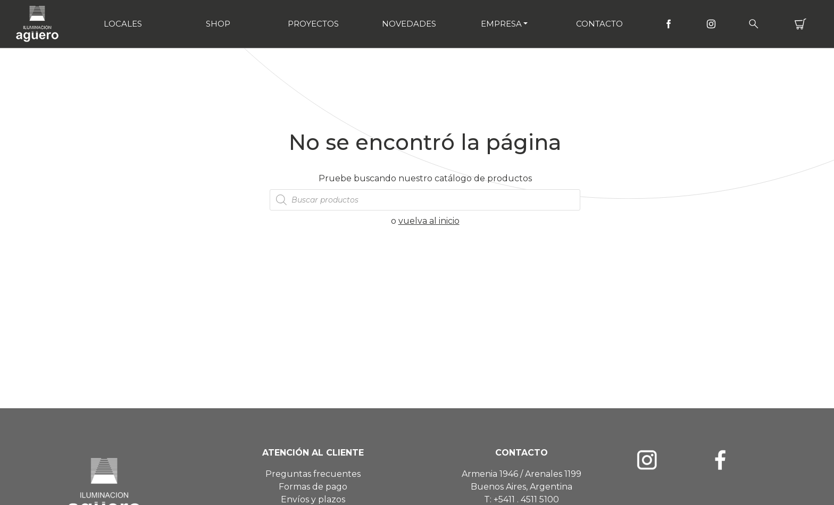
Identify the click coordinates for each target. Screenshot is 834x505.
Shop (218, 24)
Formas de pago (313, 487)
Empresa (501, 24)
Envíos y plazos (313, 499)
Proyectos (313, 24)
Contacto (599, 24)
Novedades (409, 24)
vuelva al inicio (429, 221)
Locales (123, 24)
